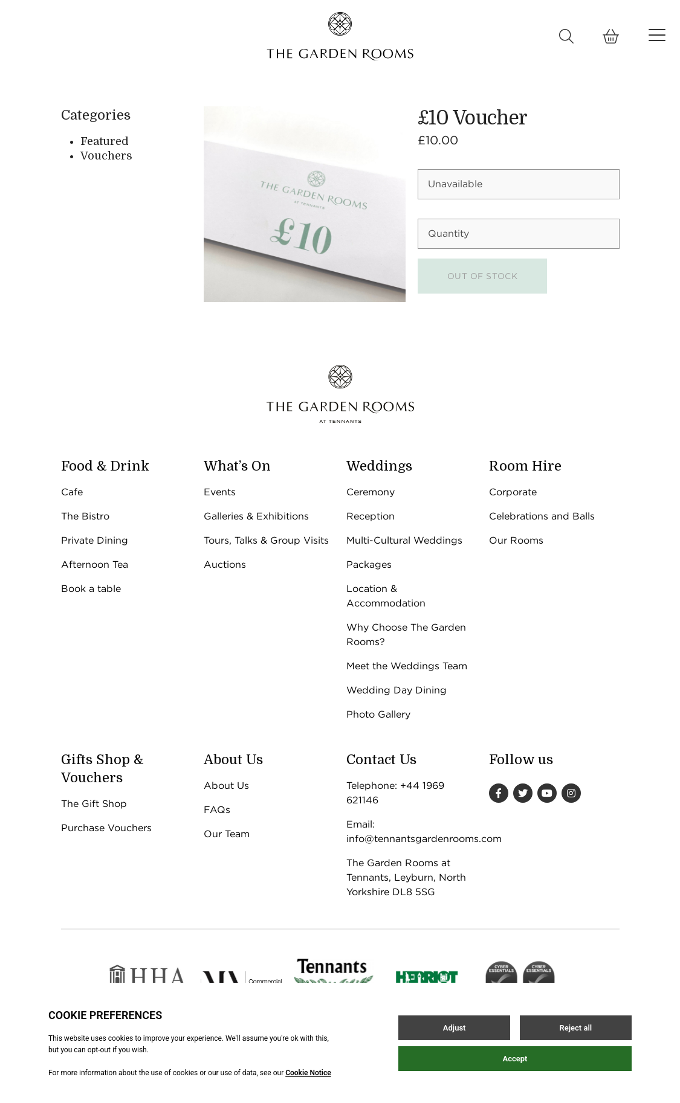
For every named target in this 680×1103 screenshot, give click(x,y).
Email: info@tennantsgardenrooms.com (411, 831)
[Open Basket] (611, 36)
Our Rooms (516, 540)
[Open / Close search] (566, 36)
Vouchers (106, 156)
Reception (370, 516)
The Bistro (85, 516)
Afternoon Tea (94, 564)
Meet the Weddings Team (406, 666)
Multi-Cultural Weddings (404, 540)
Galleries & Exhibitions (256, 516)
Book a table (91, 588)
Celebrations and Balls (542, 516)
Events (220, 492)
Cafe (72, 492)
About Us (226, 785)
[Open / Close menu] (657, 35)
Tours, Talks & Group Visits (266, 540)
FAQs (217, 809)
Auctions (225, 564)
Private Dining (94, 540)
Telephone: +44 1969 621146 (395, 793)
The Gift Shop (94, 803)
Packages (369, 564)
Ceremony (370, 492)
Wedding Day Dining (396, 690)
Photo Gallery (378, 714)
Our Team (227, 834)
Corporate (513, 492)
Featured (104, 141)
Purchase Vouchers (106, 828)
